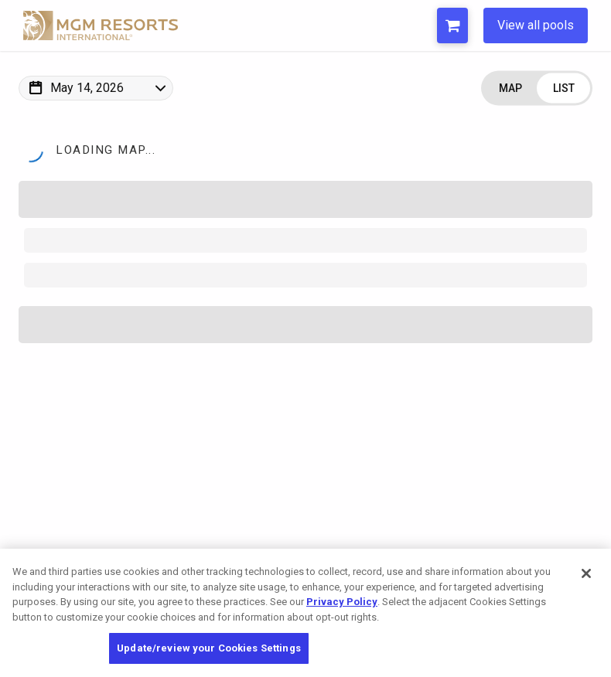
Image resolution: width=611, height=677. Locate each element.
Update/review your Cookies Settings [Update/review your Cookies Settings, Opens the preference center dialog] (209, 648)
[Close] (586, 573)
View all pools (535, 25)
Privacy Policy (341, 601)
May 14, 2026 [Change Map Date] (87, 87)
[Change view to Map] (510, 88)
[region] (305, 613)
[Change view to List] (563, 88)
